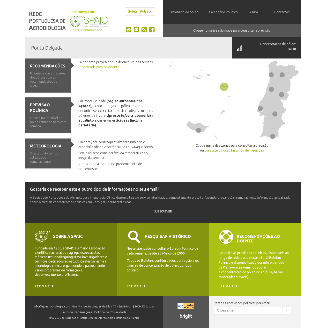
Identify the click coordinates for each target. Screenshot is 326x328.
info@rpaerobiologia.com (52, 306)
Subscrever (163, 211)
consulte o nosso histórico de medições (234, 150)
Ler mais (44, 286)
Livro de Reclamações (77, 312)
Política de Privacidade (110, 312)
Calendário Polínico (223, 12)
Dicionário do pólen (184, 12)
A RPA (253, 12)
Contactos (282, 12)
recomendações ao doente (98, 67)
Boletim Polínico (140, 11)
